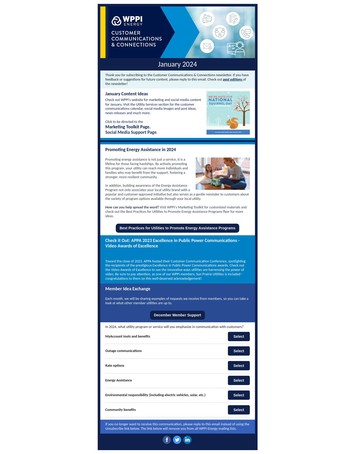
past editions (232, 79)
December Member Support (177, 315)
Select (238, 336)
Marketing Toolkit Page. (128, 127)
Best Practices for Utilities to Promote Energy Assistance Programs (177, 228)
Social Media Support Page (131, 132)
